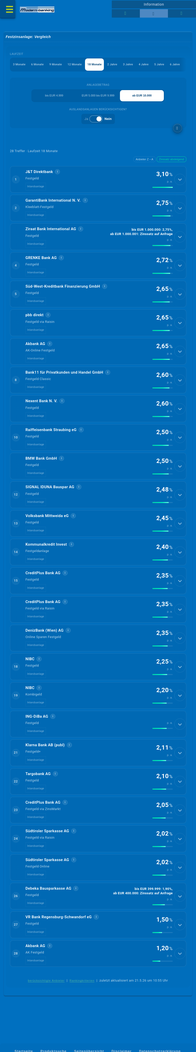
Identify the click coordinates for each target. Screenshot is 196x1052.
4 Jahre (144, 64)
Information (154, 4)
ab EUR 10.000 (142, 95)
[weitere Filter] (177, 128)
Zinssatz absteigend (171, 159)
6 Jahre (175, 64)
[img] (162, 187)
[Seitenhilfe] (182, 13)
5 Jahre (159, 64)
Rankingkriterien (82, 980)
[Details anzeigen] (180, 179)
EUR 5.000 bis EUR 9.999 (98, 95)
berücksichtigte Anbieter (46, 980)
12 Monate (75, 64)
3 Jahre (128, 64)
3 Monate (19, 64)
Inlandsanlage (35, 186)
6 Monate (37, 64)
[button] (98, 179)
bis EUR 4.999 (54, 95)
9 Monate (55, 64)
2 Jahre (112, 64)
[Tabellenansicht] (126, 13)
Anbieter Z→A (144, 159)
